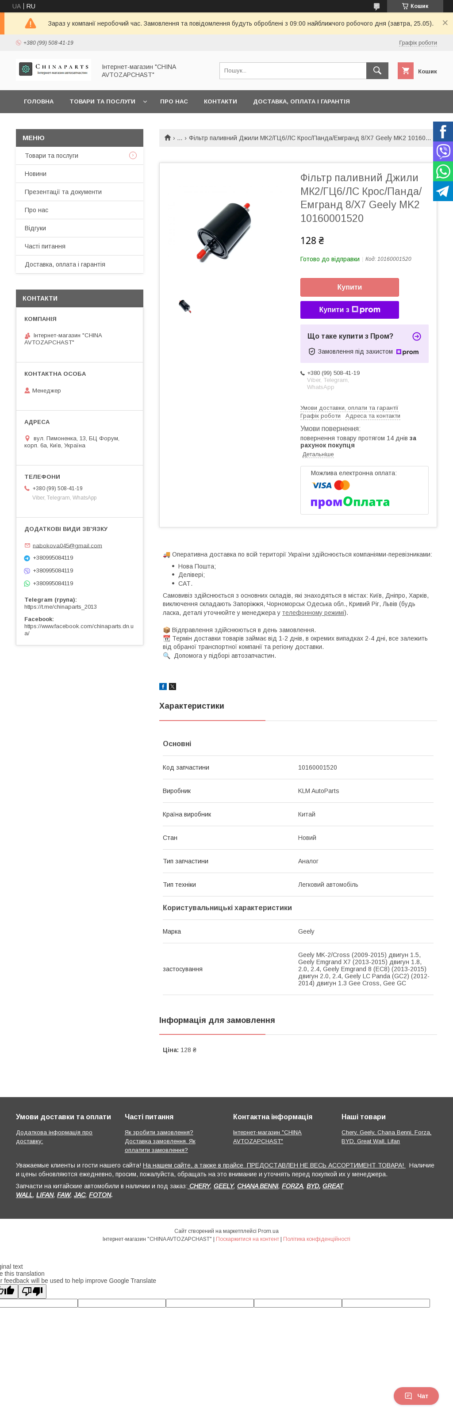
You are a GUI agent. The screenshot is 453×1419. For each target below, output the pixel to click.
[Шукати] (377, 70)
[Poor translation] (32, 1291)
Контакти (220, 101)
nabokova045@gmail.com (67, 545)
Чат (416, 1396)
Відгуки (35, 228)
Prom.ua (268, 1231)
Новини (35, 173)
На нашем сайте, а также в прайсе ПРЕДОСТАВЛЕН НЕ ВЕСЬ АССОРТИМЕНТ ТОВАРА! (274, 1165)
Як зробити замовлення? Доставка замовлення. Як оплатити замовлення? (160, 1141)
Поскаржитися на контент (247, 1239)
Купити (350, 287)
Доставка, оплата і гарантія (301, 101)
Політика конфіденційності (316, 1239)
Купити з (349, 310)
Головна (39, 101)
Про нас (174, 101)
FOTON (100, 1194)
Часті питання (45, 246)
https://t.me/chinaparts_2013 (60, 606)
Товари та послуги (102, 101)
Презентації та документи (63, 191)
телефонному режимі (313, 612)
